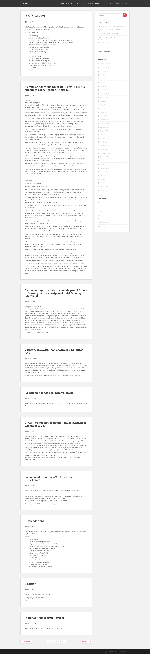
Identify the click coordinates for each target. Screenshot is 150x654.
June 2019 (103, 175)
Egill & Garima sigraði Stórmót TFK (109, 30)
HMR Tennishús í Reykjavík (91, 3)
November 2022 (105, 93)
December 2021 (105, 120)
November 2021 (105, 123)
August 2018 (104, 190)
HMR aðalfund (35, 521)
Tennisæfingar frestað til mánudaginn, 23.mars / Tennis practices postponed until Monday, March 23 (56, 293)
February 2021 (104, 146)
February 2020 (104, 168)
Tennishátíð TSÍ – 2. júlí (105, 43)
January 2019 (104, 187)
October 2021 (104, 127)
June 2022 (103, 101)
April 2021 (103, 138)
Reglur (124, 3)
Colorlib (114, 652)
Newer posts (26, 641)
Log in (100, 215)
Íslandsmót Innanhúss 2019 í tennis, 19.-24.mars (48, 478)
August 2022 (104, 97)
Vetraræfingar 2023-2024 (65, 3)
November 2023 (105, 67)
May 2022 (103, 105)
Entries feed (101, 219)
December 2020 (105, 153)
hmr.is (25, 3)
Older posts (86, 641)
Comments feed (103, 222)
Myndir (117, 3)
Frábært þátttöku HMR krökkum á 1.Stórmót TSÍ (54, 351)
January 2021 (104, 149)
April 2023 (103, 82)
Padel (103, 3)
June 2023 (103, 75)
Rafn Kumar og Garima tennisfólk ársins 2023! (112, 26)
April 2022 (103, 108)
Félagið (110, 3)
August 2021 (104, 131)
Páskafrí (31, 584)
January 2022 (104, 116)
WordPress (127, 652)
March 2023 (104, 86)
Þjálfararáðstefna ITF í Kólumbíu (108, 33)
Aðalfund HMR (35, 16)
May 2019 (103, 179)
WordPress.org (102, 226)
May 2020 (103, 160)
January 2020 (104, 172)
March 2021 (104, 142)
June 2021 (103, 134)
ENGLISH (78, 3)
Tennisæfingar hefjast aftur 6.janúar (49, 392)
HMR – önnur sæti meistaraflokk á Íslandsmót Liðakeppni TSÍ (55, 424)
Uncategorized (105, 203)
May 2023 (103, 79)
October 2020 (104, 157)
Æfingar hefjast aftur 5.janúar (44, 618)
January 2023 (104, 90)
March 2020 (104, 164)
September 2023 (105, 71)
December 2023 (105, 64)
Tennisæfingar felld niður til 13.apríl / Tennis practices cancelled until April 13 (55, 88)
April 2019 (103, 183)
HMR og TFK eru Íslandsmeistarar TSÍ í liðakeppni (110, 38)
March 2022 (104, 112)
